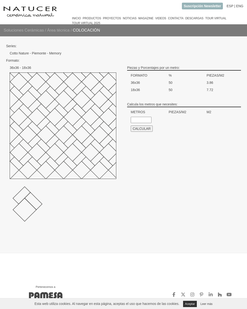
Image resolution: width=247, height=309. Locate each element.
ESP (229, 6)
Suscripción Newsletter (202, 6)
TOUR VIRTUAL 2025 (86, 23)
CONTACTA (175, 18)
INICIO (76, 18)
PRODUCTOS (92, 18)
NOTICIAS (130, 18)
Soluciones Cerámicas (24, 30)
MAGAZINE (145, 18)
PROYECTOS (112, 18)
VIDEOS (160, 18)
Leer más (206, 304)
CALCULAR (142, 129)
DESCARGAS (194, 18)
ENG (239, 6)
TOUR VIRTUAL (215, 18)
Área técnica (59, 30)
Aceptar (190, 304)
